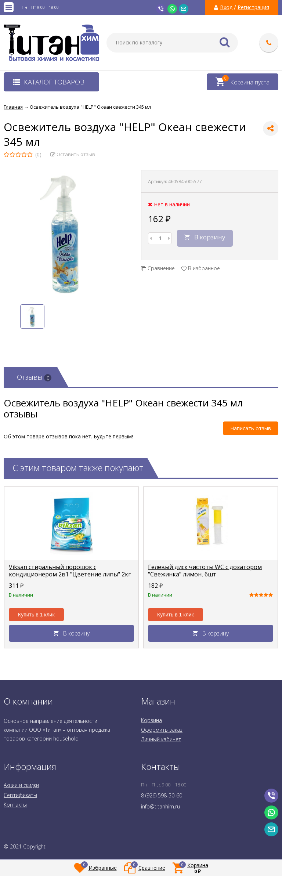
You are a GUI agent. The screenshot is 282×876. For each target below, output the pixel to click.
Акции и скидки (21, 785)
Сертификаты (20, 795)
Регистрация (253, 7)
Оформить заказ (161, 729)
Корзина (151, 720)
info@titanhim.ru (160, 806)
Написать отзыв (250, 428)
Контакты (15, 804)
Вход (226, 7)
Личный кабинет (161, 739)
